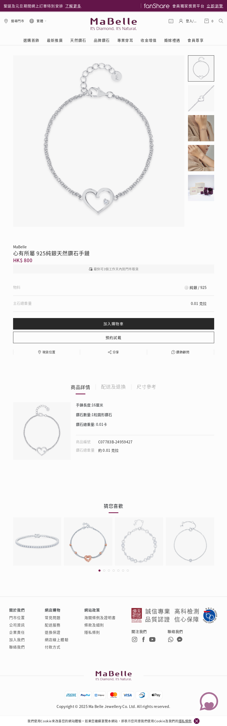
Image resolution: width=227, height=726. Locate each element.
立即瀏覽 (215, 5)
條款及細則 (94, 624)
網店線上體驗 (57, 639)
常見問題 (52, 617)
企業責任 (17, 632)
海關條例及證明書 (100, 617)
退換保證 (52, 632)
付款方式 (52, 646)
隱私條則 (92, 632)
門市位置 (17, 617)
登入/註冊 (192, 21)
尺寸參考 (147, 387)
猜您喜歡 (114, 505)
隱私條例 (185, 721)
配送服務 (52, 624)
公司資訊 (17, 624)
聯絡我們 (17, 646)
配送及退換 (113, 387)
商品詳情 (81, 387)
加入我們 (17, 639)
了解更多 (73, 5)
